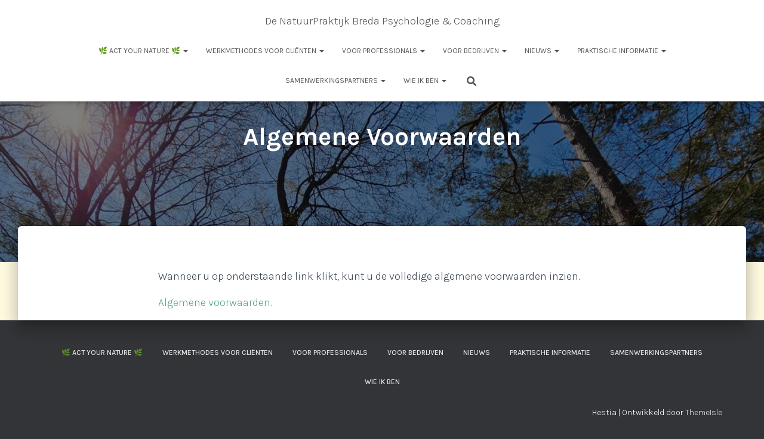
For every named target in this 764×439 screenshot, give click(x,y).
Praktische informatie (621, 51)
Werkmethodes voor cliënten (265, 51)
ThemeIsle (703, 412)
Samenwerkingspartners (335, 80)
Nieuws (542, 51)
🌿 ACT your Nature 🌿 (143, 51)
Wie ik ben (424, 80)
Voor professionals (383, 51)
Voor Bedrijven (475, 51)
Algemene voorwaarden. (215, 302)
